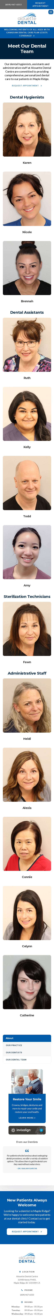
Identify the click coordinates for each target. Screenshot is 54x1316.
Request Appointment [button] (41, 4)
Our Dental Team (16, 1060)
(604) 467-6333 (13, 4)
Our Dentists (14, 1052)
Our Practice (14, 1045)
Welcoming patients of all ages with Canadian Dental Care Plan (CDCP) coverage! (27, 32)
